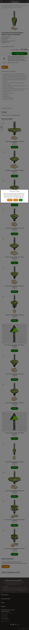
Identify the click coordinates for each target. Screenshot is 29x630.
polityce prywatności (19, 197)
